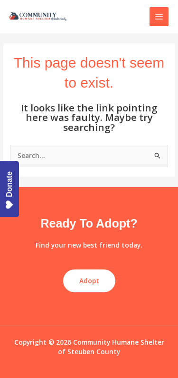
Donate (9, 190)
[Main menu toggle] (159, 17)
